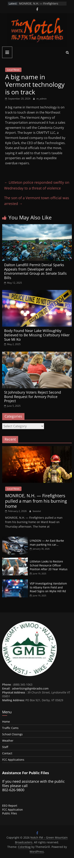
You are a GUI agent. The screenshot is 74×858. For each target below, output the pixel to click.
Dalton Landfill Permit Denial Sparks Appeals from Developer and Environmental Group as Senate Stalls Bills (35, 271)
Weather (7, 740)
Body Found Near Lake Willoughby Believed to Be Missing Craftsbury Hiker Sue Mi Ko (37, 334)
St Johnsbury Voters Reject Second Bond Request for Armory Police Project (32, 396)
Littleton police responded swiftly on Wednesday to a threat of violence (36, 185)
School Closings (12, 734)
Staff (5, 747)
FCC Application (12, 809)
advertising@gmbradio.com (30, 688)
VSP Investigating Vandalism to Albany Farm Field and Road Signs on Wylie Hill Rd (48, 587)
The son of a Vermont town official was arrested (36, 200)
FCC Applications (13, 759)
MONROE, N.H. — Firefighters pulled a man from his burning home (36, 501)
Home (6, 721)
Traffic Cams (10, 728)
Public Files (9, 813)
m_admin (42, 98)
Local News (13, 69)
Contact (7, 753)
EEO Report (9, 805)
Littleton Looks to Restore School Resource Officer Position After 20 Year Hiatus (48, 565)
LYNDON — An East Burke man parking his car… (47, 542)
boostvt (37, 511)
